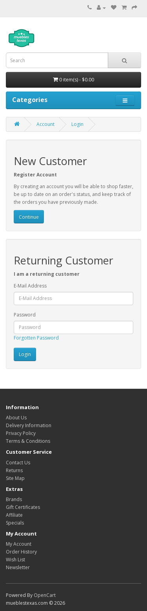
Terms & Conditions (28, 441)
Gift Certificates (23, 507)
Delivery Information (28, 425)
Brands (14, 499)
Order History (21, 551)
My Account (18, 544)
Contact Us (18, 462)
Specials (15, 522)
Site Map (15, 478)
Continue (29, 217)
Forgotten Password (36, 337)
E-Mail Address (30, 285)
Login (77, 124)
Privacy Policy (21, 433)
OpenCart (45, 595)
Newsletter (18, 567)
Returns (14, 470)
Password (25, 314)
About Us (16, 417)
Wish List (15, 559)
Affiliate (14, 515)
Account (45, 124)
